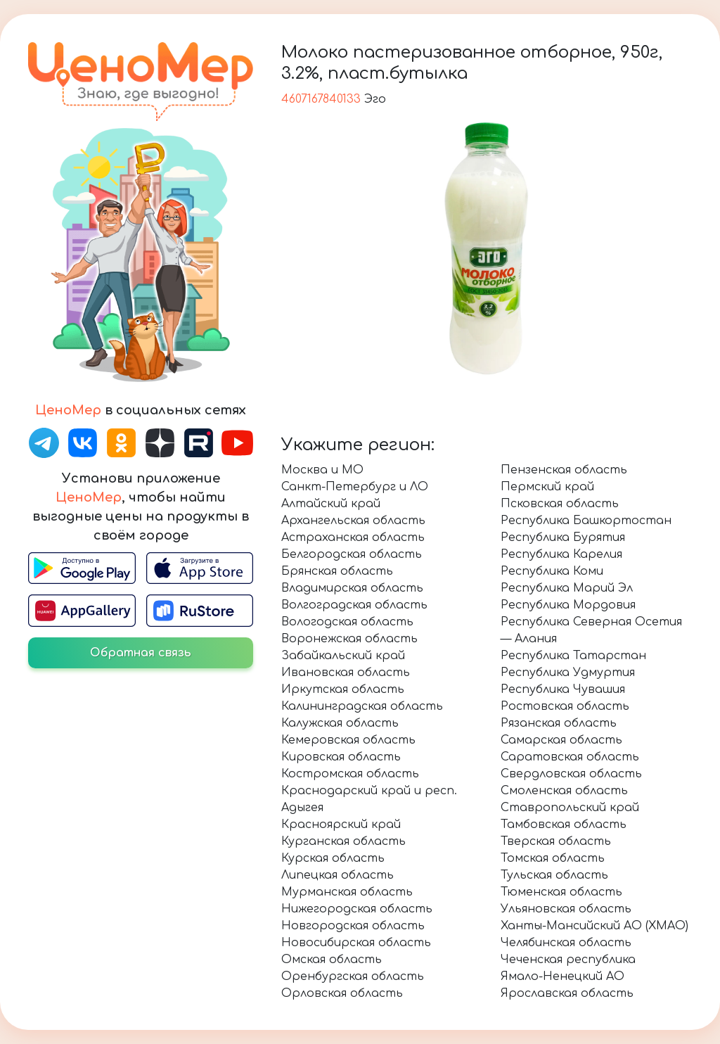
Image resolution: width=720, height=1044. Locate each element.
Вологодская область (347, 622)
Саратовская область (570, 757)
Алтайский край (330, 503)
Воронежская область (349, 638)
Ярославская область (567, 993)
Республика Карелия (561, 554)
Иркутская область (342, 689)
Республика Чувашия (563, 689)
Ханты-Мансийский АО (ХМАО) (594, 925)
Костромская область (350, 774)
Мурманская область (347, 892)
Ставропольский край (570, 807)
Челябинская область (566, 942)
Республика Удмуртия (568, 672)
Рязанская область (559, 723)
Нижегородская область (356, 909)
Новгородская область (353, 925)
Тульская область (554, 875)
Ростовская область (565, 706)
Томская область (553, 858)
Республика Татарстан (573, 655)
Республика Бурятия (563, 537)
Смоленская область (564, 790)
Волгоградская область (354, 605)
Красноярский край (341, 824)
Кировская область (341, 757)
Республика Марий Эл (567, 588)
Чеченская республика (568, 959)
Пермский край (547, 486)
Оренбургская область (352, 976)
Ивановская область (345, 672)
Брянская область (337, 571)
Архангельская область (353, 520)
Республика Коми (552, 571)
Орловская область (342, 993)
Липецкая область (337, 875)
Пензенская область (564, 470)
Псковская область (560, 503)
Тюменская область (561, 892)
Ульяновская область (566, 909)
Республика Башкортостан (586, 520)
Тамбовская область (563, 824)
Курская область (333, 858)
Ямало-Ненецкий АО (562, 976)
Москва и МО (322, 470)
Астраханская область (353, 537)
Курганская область (343, 841)
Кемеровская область (348, 740)
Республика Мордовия (568, 605)
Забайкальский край (343, 655)
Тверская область (556, 841)
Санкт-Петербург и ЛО (354, 486)
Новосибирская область (356, 942)
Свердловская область (571, 774)
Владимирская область (352, 588)
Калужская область (340, 723)
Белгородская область (351, 554)
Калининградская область (362, 706)
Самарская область (561, 740)
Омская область (331, 959)
